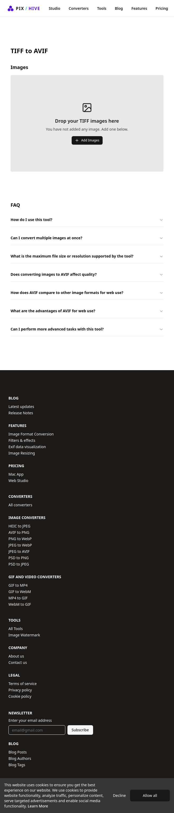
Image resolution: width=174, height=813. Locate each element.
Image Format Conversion (31, 434)
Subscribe (80, 729)
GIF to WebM (19, 591)
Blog (119, 8)
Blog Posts (17, 752)
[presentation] (87, 123)
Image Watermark (24, 634)
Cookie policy (19, 696)
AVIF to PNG (18, 532)
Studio (54, 8)
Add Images (87, 140)
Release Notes (20, 412)
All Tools (15, 628)
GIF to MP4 (18, 585)
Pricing (161, 8)
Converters (79, 8)
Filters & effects (21, 440)
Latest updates (21, 406)
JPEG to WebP (20, 545)
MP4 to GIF (18, 597)
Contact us (17, 662)
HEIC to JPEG (19, 526)
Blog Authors (19, 758)
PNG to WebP (20, 538)
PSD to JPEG (18, 564)
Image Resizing (21, 453)
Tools (101, 8)
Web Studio (18, 480)
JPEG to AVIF (19, 551)
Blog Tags (16, 764)
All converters (20, 504)
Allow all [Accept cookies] (150, 795)
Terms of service (22, 683)
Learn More (38, 806)
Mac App (16, 474)
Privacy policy (20, 689)
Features (139, 8)
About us (16, 656)
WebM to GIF (19, 604)
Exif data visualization (27, 446)
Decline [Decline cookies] (119, 795)
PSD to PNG (18, 557)
